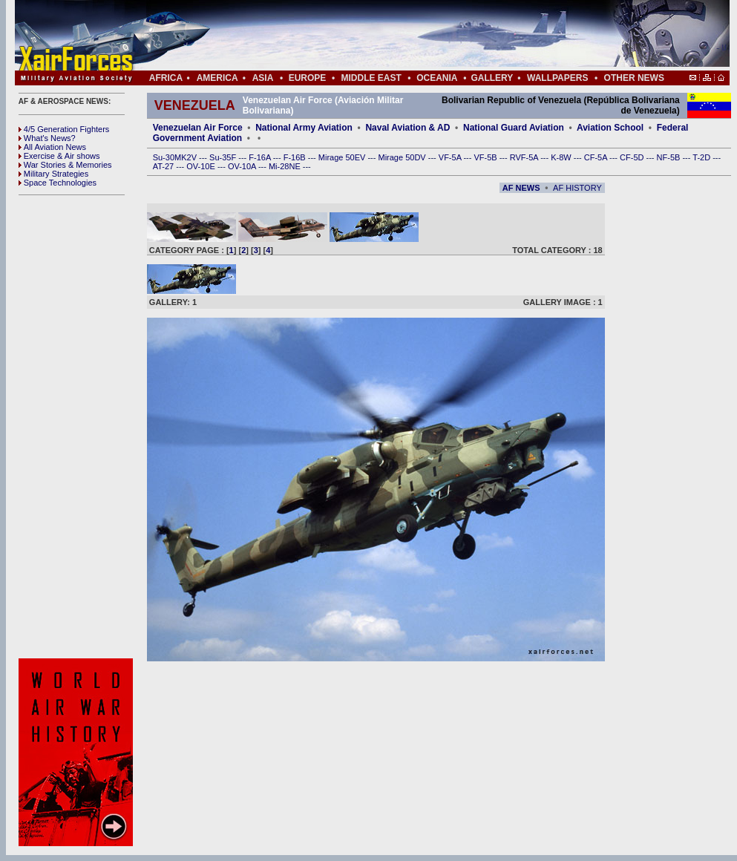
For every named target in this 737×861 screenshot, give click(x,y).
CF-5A (596, 157)
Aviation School (610, 127)
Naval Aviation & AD (407, 127)
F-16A (260, 157)
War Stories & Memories (65, 164)
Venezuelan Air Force (198, 127)
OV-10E (201, 166)
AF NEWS (521, 187)
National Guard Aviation (513, 127)
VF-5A (451, 157)
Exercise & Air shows (59, 155)
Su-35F (223, 157)
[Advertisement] (416, 35)
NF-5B (670, 157)
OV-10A (243, 166)
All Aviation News (52, 147)
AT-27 (165, 166)
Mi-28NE (286, 166)
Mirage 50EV (343, 157)
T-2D (702, 157)
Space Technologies (57, 182)
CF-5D (633, 157)
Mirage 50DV (403, 157)
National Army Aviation (304, 127)
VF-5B (486, 157)
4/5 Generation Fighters (65, 129)
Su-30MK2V (176, 157)
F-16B (296, 157)
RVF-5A (525, 157)
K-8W (562, 157)
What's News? (47, 138)
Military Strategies (53, 173)
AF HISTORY (577, 187)
